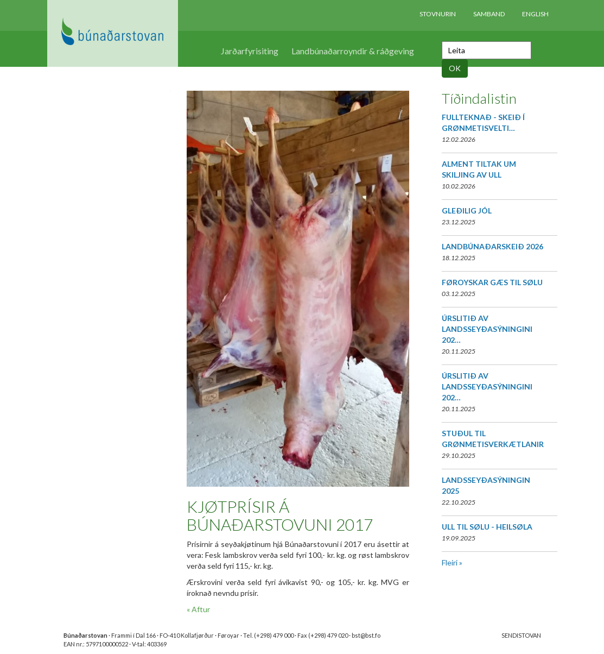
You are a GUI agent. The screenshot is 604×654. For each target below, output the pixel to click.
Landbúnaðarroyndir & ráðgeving (352, 51)
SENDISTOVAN (521, 635)
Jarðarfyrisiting (249, 51)
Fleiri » (452, 562)
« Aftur (198, 609)
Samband (489, 14)
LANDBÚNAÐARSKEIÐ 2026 (492, 246)
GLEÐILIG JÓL (467, 210)
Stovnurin (437, 14)
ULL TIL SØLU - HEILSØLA (487, 526)
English (535, 14)
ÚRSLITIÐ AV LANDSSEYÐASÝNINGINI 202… (487, 328)
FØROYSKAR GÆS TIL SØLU (492, 282)
